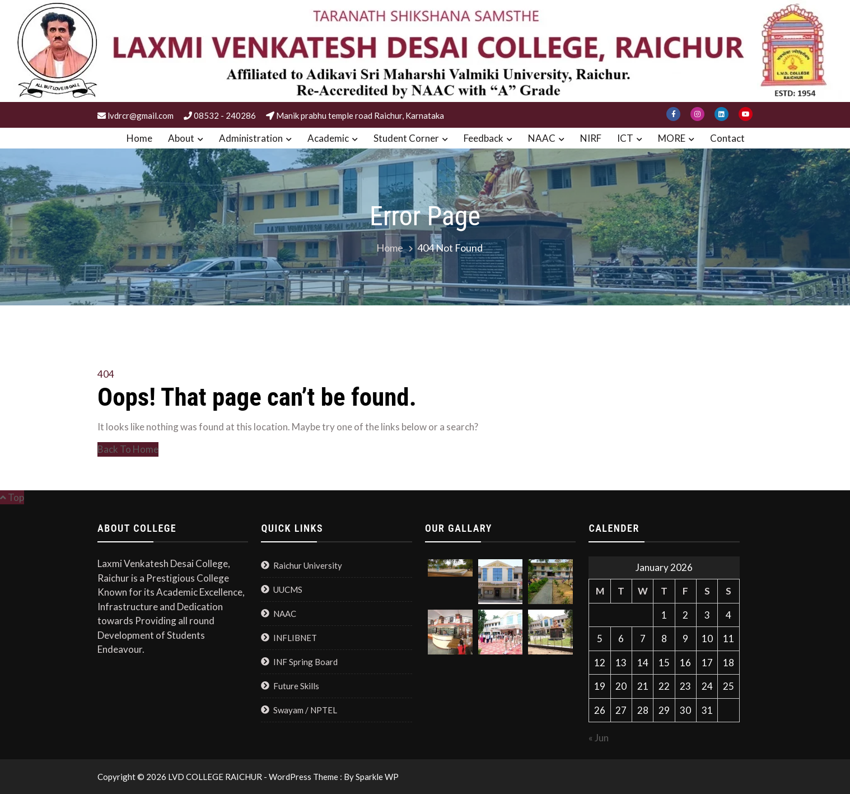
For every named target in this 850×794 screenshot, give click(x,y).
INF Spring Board (305, 662)
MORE (671, 138)
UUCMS (287, 589)
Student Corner (406, 138)
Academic (328, 138)
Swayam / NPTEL (305, 710)
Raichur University (307, 565)
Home (139, 138)
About (181, 138)
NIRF (590, 138)
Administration (251, 138)
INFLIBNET (295, 638)
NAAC (541, 138)
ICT (625, 138)
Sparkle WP (377, 777)
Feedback (483, 138)
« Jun (599, 738)
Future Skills (296, 686)
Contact (727, 138)
